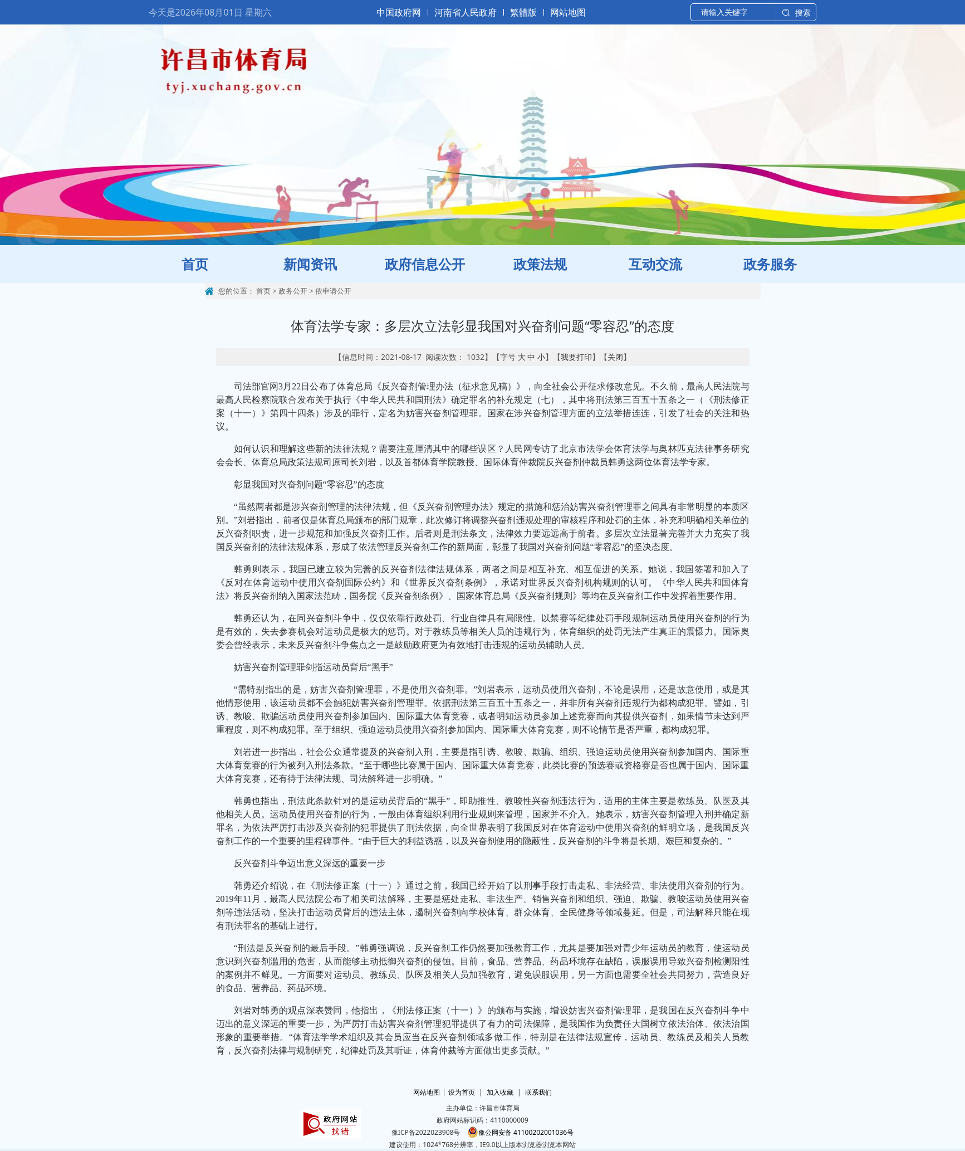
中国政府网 (398, 12)
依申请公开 (333, 291)
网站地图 (568, 12)
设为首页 (461, 1092)
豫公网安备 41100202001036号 (520, 1132)
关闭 (615, 357)
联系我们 (538, 1092)
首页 (263, 291)
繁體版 (523, 12)
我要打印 (576, 357)
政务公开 (292, 291)
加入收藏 (500, 1092)
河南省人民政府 (465, 12)
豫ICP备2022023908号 (426, 1132)
